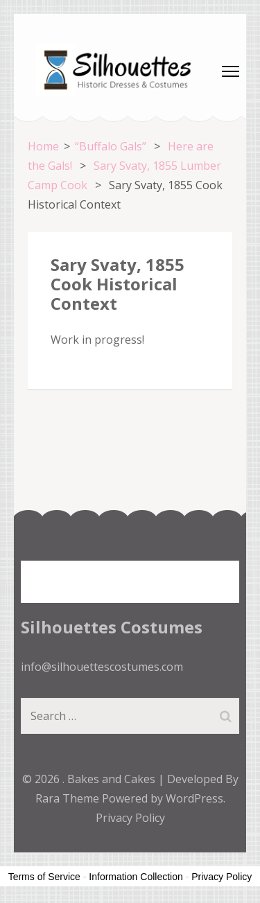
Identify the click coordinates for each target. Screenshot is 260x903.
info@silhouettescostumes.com (102, 666)
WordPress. (195, 798)
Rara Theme (68, 798)
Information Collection (135, 876)
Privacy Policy (130, 817)
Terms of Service (44, 876)
